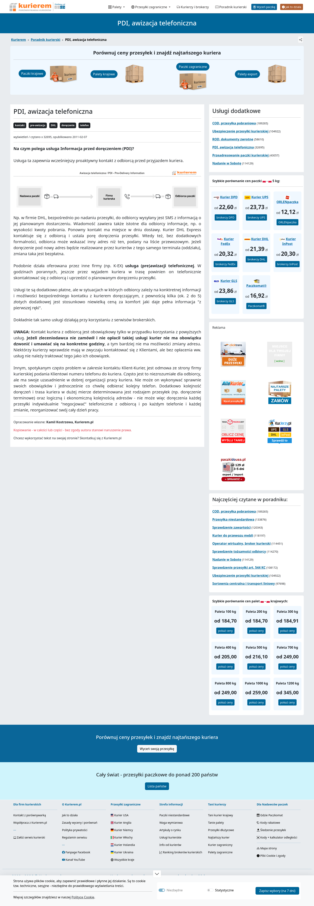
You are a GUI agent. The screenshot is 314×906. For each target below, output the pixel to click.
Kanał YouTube (75, 860)
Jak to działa (291, 7)
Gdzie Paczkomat (270, 815)
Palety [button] (115, 7)
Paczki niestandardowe (174, 815)
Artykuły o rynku (170, 830)
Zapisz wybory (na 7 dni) (277, 891)
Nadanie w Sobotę (226, 163)
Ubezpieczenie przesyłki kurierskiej (240, 131)
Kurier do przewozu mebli (232, 535)
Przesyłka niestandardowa (233, 519)
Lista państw (157, 786)
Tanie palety (216, 822)
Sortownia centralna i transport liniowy (243, 583)
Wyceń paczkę (264, 7)
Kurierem (18, 39)
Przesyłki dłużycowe (221, 830)
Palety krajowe (104, 74)
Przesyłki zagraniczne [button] (149, 7)
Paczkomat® (256, 306)
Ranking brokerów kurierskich (180, 852)
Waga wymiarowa (171, 822)
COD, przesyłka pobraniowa (234, 123)
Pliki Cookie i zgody (271, 856)
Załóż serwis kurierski (29, 837)
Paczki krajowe (32, 73)
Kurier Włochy (122, 837)
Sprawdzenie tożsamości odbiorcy (239, 551)
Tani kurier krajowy (220, 815)
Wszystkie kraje (122, 860)
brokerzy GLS (225, 301)
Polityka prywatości (74, 830)
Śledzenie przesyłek (271, 830)
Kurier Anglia (121, 822)
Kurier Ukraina (122, 852)
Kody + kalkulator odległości (277, 837)
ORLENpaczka (287, 222)
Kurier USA (120, 815)
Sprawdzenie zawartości (231, 527)
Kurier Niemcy (122, 830)
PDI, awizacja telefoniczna (233, 147)
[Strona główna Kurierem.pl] (37, 7)
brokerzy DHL (256, 259)
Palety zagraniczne (220, 852)
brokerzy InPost (287, 264)
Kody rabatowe (268, 822)
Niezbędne (175, 890)
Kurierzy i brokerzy (193, 7)
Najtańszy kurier (218, 837)
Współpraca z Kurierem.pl (30, 822)
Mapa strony (267, 848)
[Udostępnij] (300, 39)
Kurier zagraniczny (220, 845)
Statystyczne (224, 890)
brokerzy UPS (256, 217)
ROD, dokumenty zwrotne (232, 139)
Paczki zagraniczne (193, 66)
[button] (157, 874)
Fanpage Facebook (77, 852)
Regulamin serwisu (74, 837)
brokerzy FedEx (225, 264)
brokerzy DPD (225, 217)
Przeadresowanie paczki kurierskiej (240, 155)
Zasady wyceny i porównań (79, 822)
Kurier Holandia (123, 845)
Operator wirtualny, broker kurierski (241, 543)
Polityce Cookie (82, 897)
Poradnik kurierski (231, 7)
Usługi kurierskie (170, 837)
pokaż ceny (225, 631)
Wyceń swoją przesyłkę (157, 749)
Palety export (247, 74)
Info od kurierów (170, 845)
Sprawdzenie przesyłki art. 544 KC (239, 567)
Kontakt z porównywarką (29, 815)
